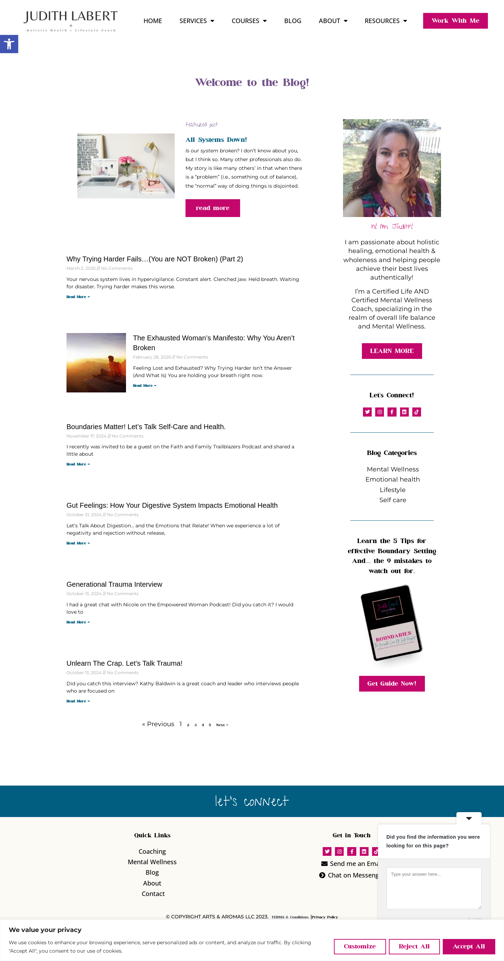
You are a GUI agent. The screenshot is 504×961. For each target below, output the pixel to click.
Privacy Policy (325, 917)
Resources (386, 20)
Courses (249, 20)
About (333, 20)
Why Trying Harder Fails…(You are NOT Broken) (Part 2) (154, 259)
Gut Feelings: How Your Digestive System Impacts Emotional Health (172, 505)
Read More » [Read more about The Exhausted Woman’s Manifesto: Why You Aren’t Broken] (144, 386)
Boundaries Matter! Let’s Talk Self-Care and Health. (146, 427)
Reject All (414, 946)
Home (153, 20)
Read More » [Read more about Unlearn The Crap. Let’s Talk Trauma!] (78, 701)
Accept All (469, 946)
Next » (222, 725)
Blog (292, 20)
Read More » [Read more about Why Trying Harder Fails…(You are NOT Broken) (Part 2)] (78, 297)
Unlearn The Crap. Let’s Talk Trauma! (124, 663)
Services (197, 20)
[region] (252, 940)
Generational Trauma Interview (114, 584)
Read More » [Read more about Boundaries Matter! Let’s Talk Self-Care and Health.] (78, 464)
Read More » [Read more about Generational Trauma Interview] (78, 622)
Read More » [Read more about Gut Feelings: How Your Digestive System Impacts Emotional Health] (78, 543)
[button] (9, 44)
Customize (360, 946)
